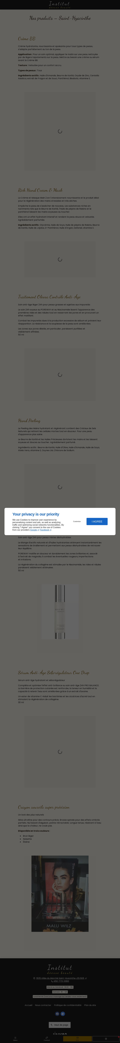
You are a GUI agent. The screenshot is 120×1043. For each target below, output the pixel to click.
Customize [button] (77, 521)
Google (33, 530)
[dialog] (60, 521)
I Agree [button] (97, 521)
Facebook (44, 530)
